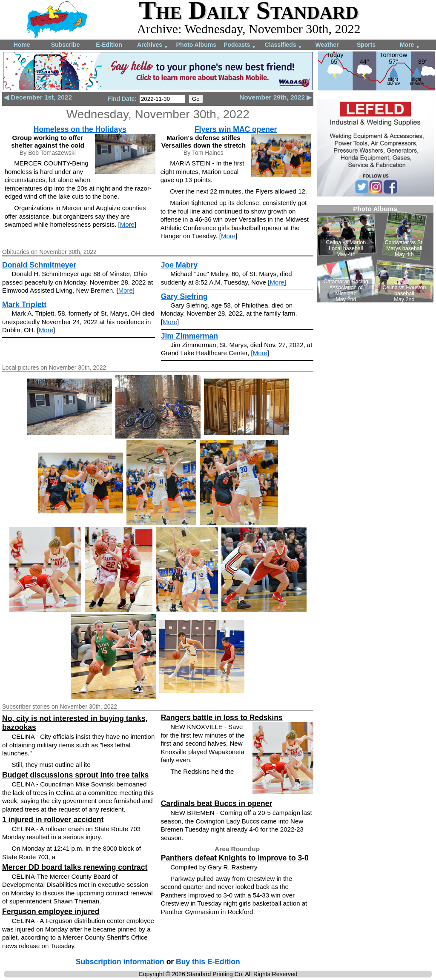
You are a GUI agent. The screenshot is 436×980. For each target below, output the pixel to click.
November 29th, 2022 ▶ (275, 97)
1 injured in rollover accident (52, 819)
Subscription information (120, 961)
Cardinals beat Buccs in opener (216, 803)
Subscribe (65, 44)
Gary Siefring (184, 296)
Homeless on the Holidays (80, 129)
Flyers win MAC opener (236, 129)
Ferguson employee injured (51, 911)
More (410, 45)
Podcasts (240, 45)
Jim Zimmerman (189, 336)
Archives (152, 45)
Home (22, 44)
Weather (326, 44)
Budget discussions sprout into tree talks (75, 775)
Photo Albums (196, 44)
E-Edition (109, 44)
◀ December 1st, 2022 (38, 97)
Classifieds (283, 45)
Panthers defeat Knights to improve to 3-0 (235, 858)
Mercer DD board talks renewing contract (74, 867)
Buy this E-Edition (208, 961)
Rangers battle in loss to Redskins (222, 717)
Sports (366, 44)
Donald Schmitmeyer (39, 265)
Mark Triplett (24, 304)
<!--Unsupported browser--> (375, 253)
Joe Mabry (179, 265)
